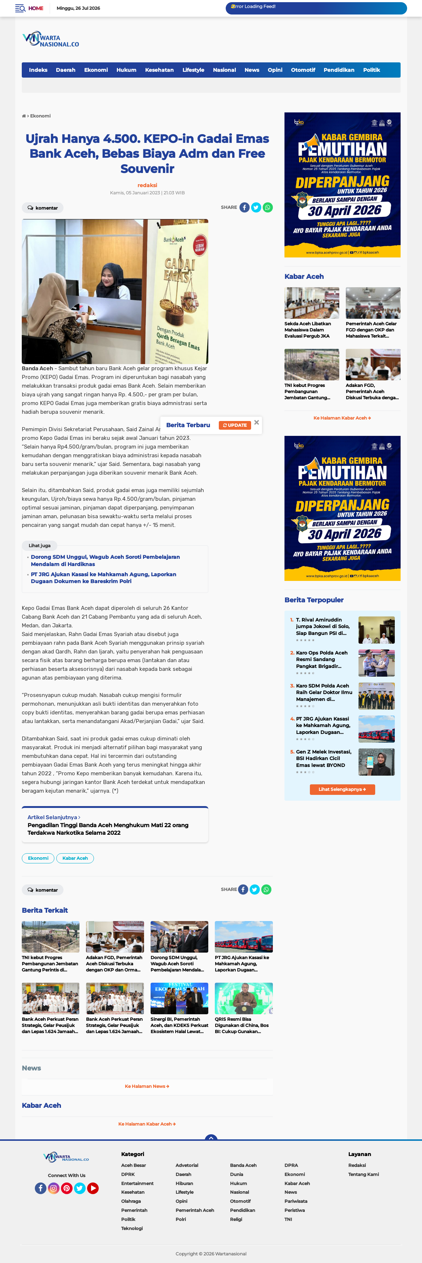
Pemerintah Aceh (195, 1210)
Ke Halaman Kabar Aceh (147, 1124)
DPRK (128, 1174)
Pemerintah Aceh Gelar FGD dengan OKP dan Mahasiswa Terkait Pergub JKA (371, 330)
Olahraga (131, 1201)
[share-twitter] (256, 207)
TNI (288, 1219)
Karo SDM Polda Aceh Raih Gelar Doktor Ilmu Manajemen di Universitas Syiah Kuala (324, 692)
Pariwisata (295, 1201)
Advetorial (187, 1165)
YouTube (98, 1191)
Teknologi (132, 1228)
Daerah (65, 70)
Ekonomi (96, 70)
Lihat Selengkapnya (342, 789)
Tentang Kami (363, 1174)
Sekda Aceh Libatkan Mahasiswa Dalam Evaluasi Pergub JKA (307, 330)
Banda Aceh (243, 1165)
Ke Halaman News (147, 1086)
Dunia (236, 1174)
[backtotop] (211, 1140)
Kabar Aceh (75, 858)
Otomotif (303, 70)
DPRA (291, 1165)
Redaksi (357, 1165)
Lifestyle (193, 70)
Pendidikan (339, 70)
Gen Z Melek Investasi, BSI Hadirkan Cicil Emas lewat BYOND (323, 758)
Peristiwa (294, 1210)
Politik (371, 70)
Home (35, 8)
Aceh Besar (133, 1165)
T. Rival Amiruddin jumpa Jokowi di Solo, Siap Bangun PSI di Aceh (322, 626)
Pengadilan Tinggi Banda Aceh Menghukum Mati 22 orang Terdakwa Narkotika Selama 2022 (108, 829)
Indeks (38, 70)
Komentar (43, 207)
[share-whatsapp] (268, 207)
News (252, 70)
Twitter (83, 1191)
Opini (275, 70)
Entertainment (137, 1183)
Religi (236, 1219)
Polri (181, 1219)
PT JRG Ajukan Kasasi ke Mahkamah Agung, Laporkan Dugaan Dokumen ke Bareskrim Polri (323, 725)
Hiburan (184, 1183)
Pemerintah (134, 1210)
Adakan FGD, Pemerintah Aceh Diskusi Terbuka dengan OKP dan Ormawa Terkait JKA (372, 392)
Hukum (126, 70)
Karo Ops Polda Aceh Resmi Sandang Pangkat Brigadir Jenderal (322, 659)
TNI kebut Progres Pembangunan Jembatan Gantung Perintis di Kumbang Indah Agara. (306, 392)
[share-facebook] (244, 207)
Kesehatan (159, 70)
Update (235, 425)
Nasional (224, 70)
